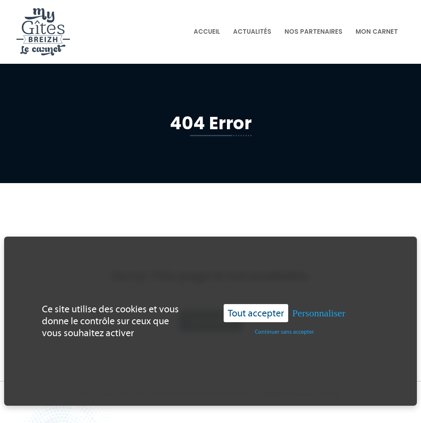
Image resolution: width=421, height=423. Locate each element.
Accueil (207, 31)
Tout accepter (256, 310)
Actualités (252, 31)
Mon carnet (377, 31)
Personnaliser (318, 310)
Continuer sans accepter (284, 329)
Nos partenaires (313, 31)
